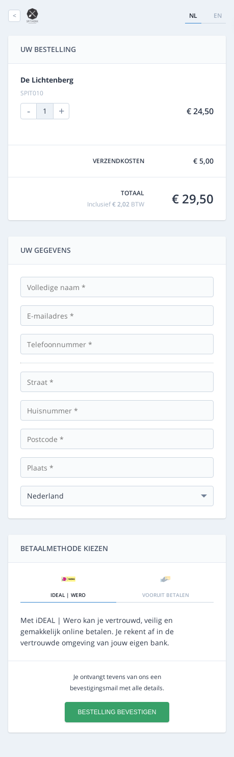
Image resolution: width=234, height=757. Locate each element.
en (218, 15)
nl (193, 15)
